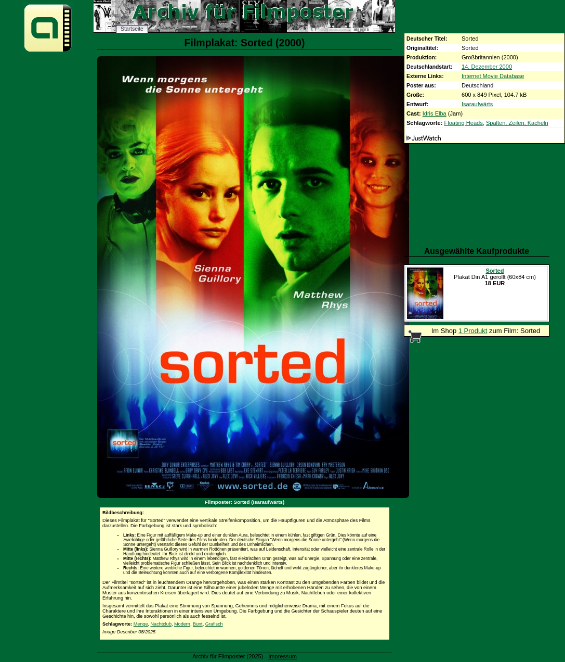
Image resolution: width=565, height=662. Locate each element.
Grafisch (214, 624)
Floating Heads (463, 123)
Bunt (198, 624)
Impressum (282, 656)
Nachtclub (161, 624)
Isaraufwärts (477, 104)
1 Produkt (473, 331)
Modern (182, 624)
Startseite (132, 29)
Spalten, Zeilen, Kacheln (517, 123)
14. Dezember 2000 (487, 66)
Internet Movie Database (493, 76)
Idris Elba (434, 113)
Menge (141, 624)
